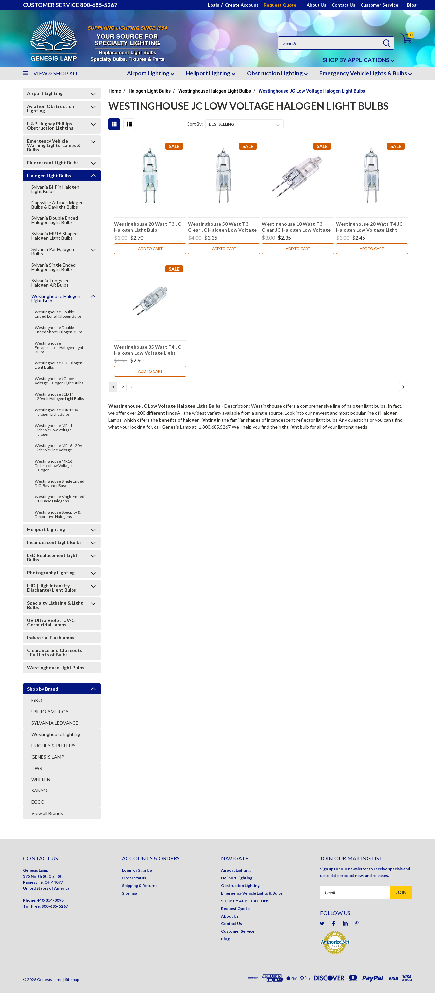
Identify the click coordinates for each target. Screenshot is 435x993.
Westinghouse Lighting (55, 734)
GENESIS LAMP (47, 757)
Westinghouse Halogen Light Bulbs (55, 298)
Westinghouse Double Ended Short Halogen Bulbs (59, 329)
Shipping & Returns (139, 885)
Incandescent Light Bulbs (54, 542)
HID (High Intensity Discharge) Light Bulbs (51, 588)
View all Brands (47, 813)
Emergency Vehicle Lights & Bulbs (365, 73)
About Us (316, 5)
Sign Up (145, 870)
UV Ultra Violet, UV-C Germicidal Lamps (51, 622)
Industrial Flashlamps (50, 637)
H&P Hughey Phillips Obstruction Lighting (50, 126)
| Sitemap (71, 979)
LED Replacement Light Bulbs (52, 557)
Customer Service (379, 5)
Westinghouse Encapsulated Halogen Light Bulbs (59, 347)
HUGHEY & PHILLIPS (53, 745)
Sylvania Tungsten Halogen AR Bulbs (50, 283)
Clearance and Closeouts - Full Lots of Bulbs (54, 652)
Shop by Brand (42, 689)
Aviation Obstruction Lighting (50, 108)
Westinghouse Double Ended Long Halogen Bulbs (58, 314)
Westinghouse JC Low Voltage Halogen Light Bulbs (59, 380)
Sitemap (129, 893)
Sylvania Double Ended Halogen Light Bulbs (54, 220)
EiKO (36, 700)
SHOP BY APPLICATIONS (358, 59)
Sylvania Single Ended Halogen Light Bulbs (53, 267)
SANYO (39, 790)
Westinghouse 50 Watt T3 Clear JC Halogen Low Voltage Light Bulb (222, 227)
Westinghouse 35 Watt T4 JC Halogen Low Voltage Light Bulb (147, 350)
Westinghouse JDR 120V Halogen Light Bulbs (56, 412)
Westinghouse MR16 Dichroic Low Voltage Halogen (53, 465)
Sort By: (195, 124)
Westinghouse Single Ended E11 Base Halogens (59, 498)
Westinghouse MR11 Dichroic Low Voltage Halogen (53, 430)
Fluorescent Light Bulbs (53, 162)
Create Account (241, 5)
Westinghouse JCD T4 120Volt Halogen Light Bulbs (59, 396)
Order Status (134, 877)
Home (114, 91)
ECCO (38, 802)
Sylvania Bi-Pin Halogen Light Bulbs (55, 189)
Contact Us (343, 5)
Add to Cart (150, 248)
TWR (36, 768)
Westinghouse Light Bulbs (55, 667)
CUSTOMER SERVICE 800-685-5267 (70, 4)
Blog (412, 5)
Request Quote (280, 5)
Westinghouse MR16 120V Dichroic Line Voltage (58, 447)
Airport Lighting (150, 73)
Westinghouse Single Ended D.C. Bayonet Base (59, 483)
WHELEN (40, 779)
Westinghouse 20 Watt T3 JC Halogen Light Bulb (147, 227)
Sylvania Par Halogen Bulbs (52, 251)
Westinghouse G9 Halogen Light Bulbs (58, 365)
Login (213, 5)
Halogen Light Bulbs (49, 175)
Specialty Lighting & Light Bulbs (55, 605)
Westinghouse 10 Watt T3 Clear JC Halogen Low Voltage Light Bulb (296, 227)
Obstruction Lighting (277, 73)
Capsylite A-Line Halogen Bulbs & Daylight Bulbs (57, 205)
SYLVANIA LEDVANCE (54, 723)
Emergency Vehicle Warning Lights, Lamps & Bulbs (54, 145)
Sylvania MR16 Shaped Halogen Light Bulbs (54, 236)
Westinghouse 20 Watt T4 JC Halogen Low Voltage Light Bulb (369, 227)
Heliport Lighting (210, 73)
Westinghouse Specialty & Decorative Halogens (58, 514)
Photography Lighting (51, 572)
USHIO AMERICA (50, 711)
